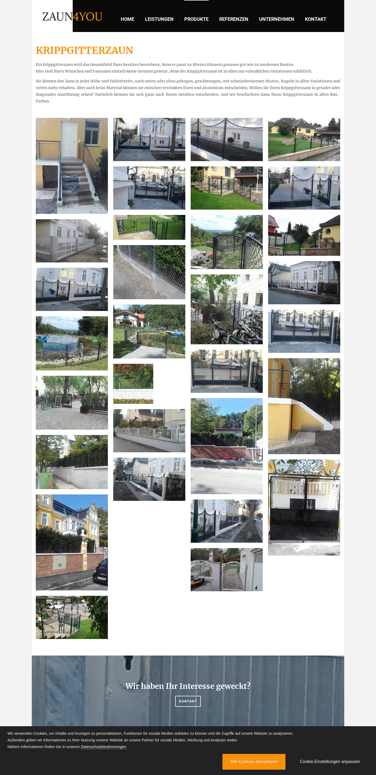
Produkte (196, 19)
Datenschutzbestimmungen (103, 747)
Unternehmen (276, 19)
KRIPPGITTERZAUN (84, 51)
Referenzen (233, 19)
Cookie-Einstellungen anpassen (330, 761)
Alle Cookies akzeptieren (253, 761)
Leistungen (159, 19)
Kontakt (315, 19)
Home (127, 19)
